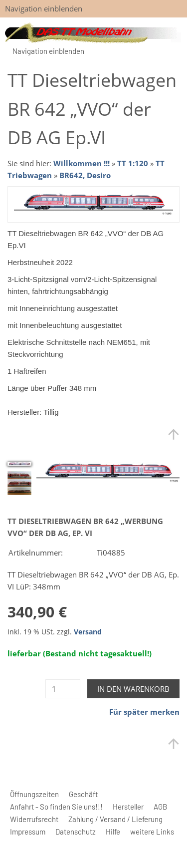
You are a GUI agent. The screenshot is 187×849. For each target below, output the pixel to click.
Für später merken (144, 712)
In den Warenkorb (133, 689)
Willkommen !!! (81, 163)
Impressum (27, 831)
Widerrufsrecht (34, 819)
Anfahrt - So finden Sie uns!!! (56, 806)
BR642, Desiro (85, 175)
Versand (88, 631)
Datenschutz (75, 831)
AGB (160, 806)
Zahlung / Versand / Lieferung (115, 819)
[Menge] (62, 688)
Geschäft (83, 794)
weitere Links (152, 831)
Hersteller (128, 806)
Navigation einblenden (43, 8)
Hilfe (113, 831)
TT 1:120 (132, 163)
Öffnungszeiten (34, 794)
